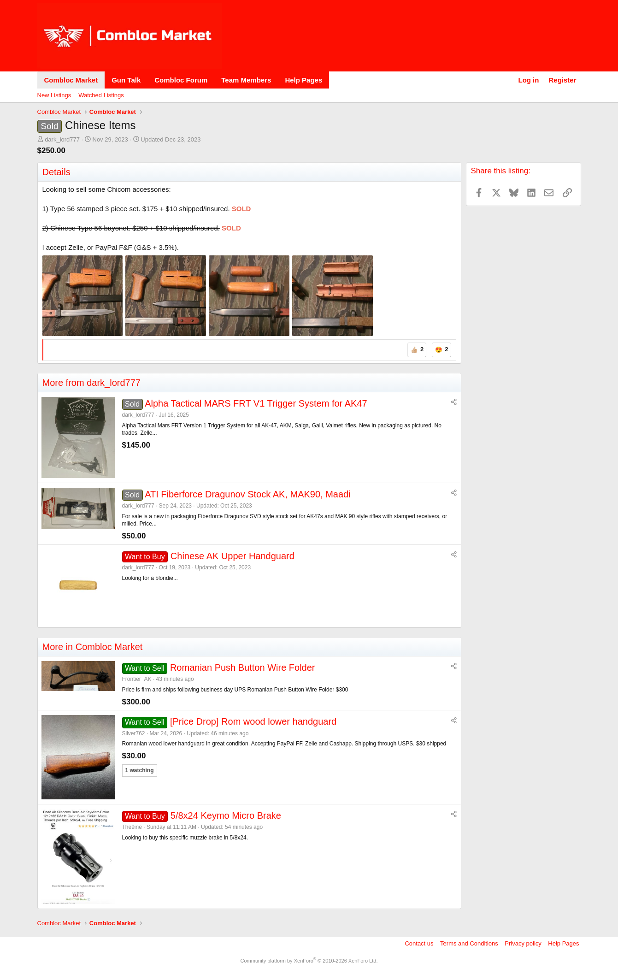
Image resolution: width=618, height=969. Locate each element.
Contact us (419, 943)
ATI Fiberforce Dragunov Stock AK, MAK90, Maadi (247, 494)
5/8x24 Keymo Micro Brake (226, 815)
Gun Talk (126, 80)
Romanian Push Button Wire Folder (242, 667)
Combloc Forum (180, 80)
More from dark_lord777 (91, 383)
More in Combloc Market (92, 647)
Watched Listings (101, 95)
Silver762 (133, 733)
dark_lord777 (62, 139)
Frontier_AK (137, 679)
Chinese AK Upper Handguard (232, 556)
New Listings (54, 95)
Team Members (246, 80)
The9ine (132, 827)
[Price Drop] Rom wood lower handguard (253, 721)
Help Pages (303, 80)
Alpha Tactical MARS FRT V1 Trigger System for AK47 (256, 403)
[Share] (454, 402)
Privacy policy (523, 943)
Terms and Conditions (469, 943)
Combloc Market (71, 80)
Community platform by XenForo (309, 960)
